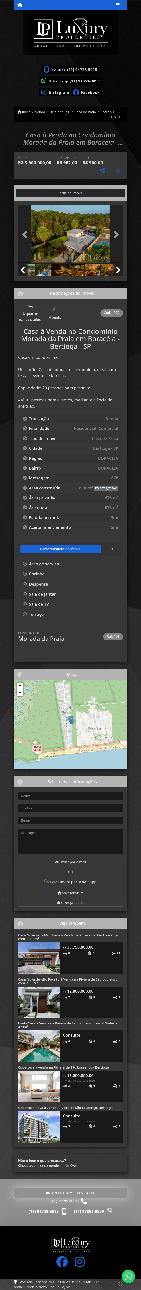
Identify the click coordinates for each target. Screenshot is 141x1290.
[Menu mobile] (19, 5)
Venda (40, 112)
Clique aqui (27, 1165)
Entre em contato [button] (70, 1192)
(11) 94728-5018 (82, 69)
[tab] (32, 193)
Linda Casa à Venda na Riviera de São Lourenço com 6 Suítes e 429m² (68, 1025)
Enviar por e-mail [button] (70, 862)
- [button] (20, 692)
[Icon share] (55, 92)
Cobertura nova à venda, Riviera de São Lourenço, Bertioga (65, 1107)
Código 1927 (110, 112)
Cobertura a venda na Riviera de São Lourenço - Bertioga (63, 1067)
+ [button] (19, 686)
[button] (26, 235)
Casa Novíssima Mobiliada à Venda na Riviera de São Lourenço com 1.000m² (68, 937)
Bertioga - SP (60, 112)
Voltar (117, 117)
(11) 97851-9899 (85, 81)
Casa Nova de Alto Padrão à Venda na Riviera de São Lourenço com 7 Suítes (68, 981)
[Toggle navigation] (118, 5)
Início (24, 112)
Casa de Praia (85, 112)
